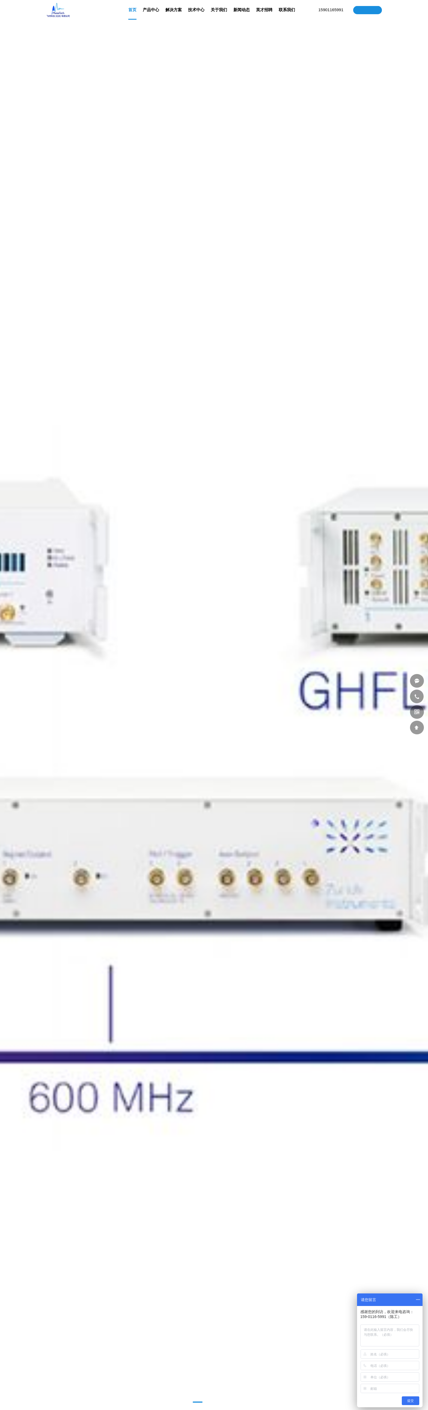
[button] (198, 1402)
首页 (132, 14)
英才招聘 (264, 14)
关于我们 (219, 14)
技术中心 (196, 14)
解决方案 (173, 14)
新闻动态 (241, 14)
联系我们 (287, 14)
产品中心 (151, 14)
